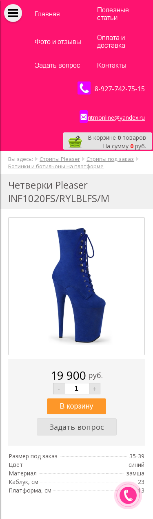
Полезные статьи (113, 14)
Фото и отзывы (58, 42)
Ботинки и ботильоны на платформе (56, 166)
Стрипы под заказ (110, 159)
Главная (47, 14)
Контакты (111, 65)
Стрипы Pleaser (60, 159)
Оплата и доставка (111, 41)
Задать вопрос (57, 65)
